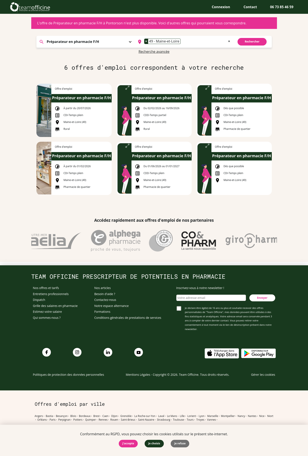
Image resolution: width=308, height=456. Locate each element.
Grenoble (125, 416)
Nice (261, 416)
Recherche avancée (154, 51)
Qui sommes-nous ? (47, 318)
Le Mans (172, 416)
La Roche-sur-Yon (144, 416)
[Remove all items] (229, 41)
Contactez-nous (105, 300)
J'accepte (128, 443)
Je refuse (180, 443)
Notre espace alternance (111, 306)
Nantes (252, 416)
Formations (102, 312)
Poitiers (77, 419)
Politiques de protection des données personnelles (68, 375)
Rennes (103, 419)
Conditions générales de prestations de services (127, 318)
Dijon (114, 416)
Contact (250, 7)
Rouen (114, 419)
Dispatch (39, 300)
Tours (190, 419)
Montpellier (228, 416)
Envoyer (262, 298)
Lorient (191, 416)
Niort (270, 416)
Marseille (212, 416)
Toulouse (178, 419)
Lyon (202, 416)
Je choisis (154, 443)
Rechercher (252, 41)
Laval (161, 416)
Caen (105, 416)
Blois (73, 416)
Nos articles (102, 288)
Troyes (200, 419)
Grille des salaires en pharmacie (55, 306)
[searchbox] (183, 42)
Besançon (62, 416)
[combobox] (183, 42)
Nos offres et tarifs (46, 288)
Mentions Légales (138, 375)
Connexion (221, 7)
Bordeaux (85, 416)
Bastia (49, 416)
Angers (39, 416)
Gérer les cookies (263, 375)
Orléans (42, 419)
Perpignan (64, 419)
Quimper (90, 419)
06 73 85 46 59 (281, 7)
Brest (96, 416)
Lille (182, 416)
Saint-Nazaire (146, 419)
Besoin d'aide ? (104, 294)
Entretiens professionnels (51, 294)
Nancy (241, 416)
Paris (53, 419)
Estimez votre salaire (47, 312)
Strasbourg (163, 419)
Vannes (211, 419)
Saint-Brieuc (128, 419)
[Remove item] (146, 41)
